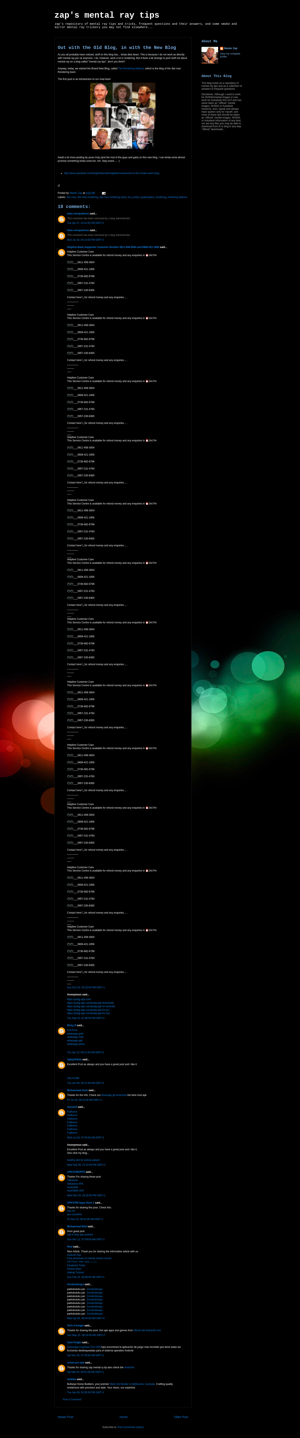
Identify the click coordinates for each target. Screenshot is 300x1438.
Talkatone (72, 1180)
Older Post (181, 1417)
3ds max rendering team (112, 197)
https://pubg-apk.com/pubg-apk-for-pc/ (88, 1009)
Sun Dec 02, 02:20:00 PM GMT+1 (86, 987)
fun (129, 197)
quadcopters (147, 197)
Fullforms (72, 1111)
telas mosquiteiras (78, 213)
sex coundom (74, 1214)
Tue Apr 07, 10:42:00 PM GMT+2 (85, 223)
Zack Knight (74, 1342)
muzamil (72, 1107)
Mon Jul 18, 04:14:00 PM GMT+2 (85, 239)
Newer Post (65, 1417)
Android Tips (74, 1255)
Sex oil (71, 1210)
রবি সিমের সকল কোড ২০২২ (82, 1261)
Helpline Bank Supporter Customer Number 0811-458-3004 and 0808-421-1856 (113, 247)
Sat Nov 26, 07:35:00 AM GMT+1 (85, 1355)
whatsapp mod (75, 1037)
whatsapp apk (74, 1040)
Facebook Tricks (76, 1265)
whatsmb (129, 1367)
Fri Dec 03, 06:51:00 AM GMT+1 (85, 1219)
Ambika (71, 1379)
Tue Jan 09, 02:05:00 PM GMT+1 (85, 1392)
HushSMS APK (75, 1190)
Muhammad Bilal (77, 1226)
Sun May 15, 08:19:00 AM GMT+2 (86, 1335)
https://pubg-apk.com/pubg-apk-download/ (90, 1002)
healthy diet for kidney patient (83, 1160)
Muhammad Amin (77, 1090)
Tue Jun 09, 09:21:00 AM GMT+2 (85, 1083)
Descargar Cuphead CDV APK (84, 1347)
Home (124, 1417)
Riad (69, 1246)
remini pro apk (75, 1362)
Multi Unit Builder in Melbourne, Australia (132, 1384)
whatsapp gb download (114, 1095)
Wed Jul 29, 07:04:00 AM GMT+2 (85, 1137)
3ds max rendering (87, 197)
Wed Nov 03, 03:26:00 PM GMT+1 (86, 1195)
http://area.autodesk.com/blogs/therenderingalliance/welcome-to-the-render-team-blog (111, 173)
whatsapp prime (76, 1044)
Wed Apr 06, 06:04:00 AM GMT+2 (86, 1318)
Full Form (72, 1030)
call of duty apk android (80, 1234)
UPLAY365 (73, 1078)
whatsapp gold (75, 1033)
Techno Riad (74, 1268)
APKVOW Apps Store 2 (80, 1202)
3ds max (71, 197)
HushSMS (72, 1187)
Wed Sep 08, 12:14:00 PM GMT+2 (86, 1164)
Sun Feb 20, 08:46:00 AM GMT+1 (86, 1277)
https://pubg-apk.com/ (79, 999)
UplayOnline (74, 1059)
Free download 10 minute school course (89, 1258)
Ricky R (71, 1025)
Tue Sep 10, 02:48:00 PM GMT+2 (86, 1018)
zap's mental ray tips (106, 15)
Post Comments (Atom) (131, 1427)
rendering (161, 197)
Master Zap (230, 48)
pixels (136, 197)
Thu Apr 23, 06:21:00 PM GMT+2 (85, 1052)
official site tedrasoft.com (147, 1330)
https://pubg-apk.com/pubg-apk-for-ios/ (88, 1013)
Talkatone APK (75, 1183)
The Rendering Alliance (131, 68)
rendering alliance (177, 197)
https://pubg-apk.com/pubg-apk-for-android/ (91, 1006)
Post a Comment (72, 1399)
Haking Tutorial (75, 1272)
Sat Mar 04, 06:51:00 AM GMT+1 (85, 1372)
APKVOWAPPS (76, 1171)
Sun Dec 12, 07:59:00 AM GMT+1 (86, 1239)
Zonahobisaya (75, 1284)
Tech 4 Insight (75, 1325)
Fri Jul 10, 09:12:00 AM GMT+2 (84, 1099)
